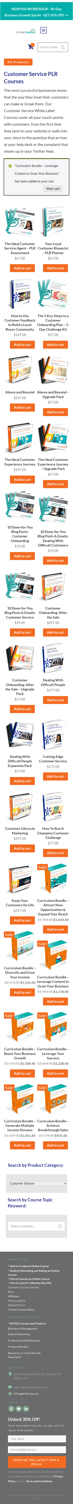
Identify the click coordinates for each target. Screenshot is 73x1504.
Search (63, 47)
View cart (53, 188)
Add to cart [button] (22, 268)
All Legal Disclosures (26, 1393)
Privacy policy (16, 1300)
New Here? (14, 1357)
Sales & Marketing (19, 1334)
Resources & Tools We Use (24, 1353)
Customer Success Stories (23, 1287)
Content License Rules (21, 1309)
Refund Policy (16, 1305)
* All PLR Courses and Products (27, 1323)
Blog (10, 1291)
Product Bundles (18, 1346)
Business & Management (22, 1328)
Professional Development (24, 1340)
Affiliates (13, 1296)
